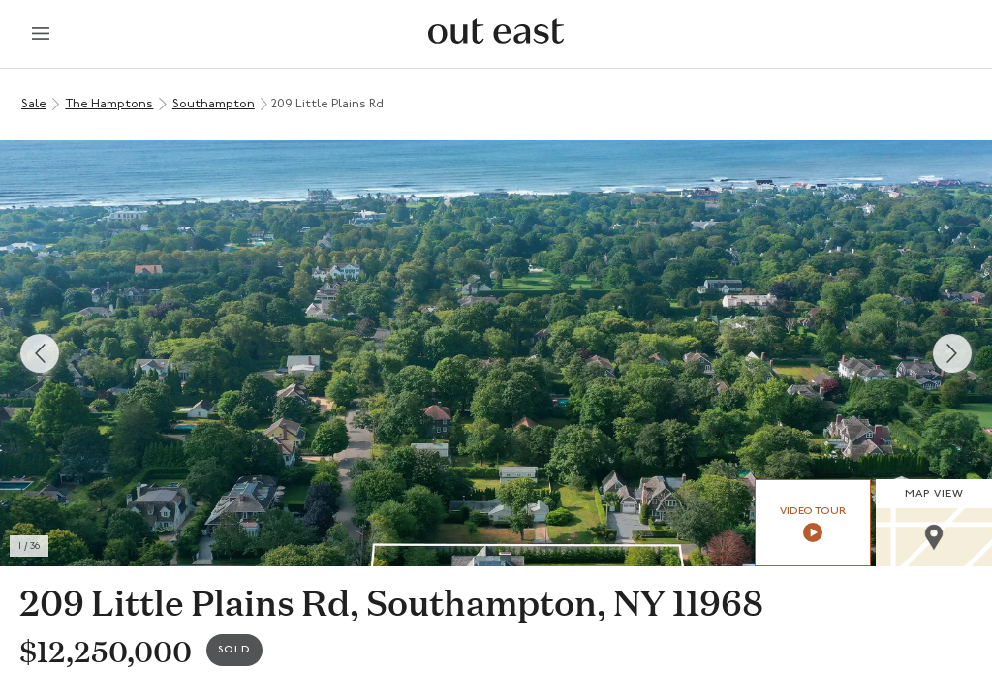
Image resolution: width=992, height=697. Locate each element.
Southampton (213, 104)
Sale (33, 104)
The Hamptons (109, 104)
